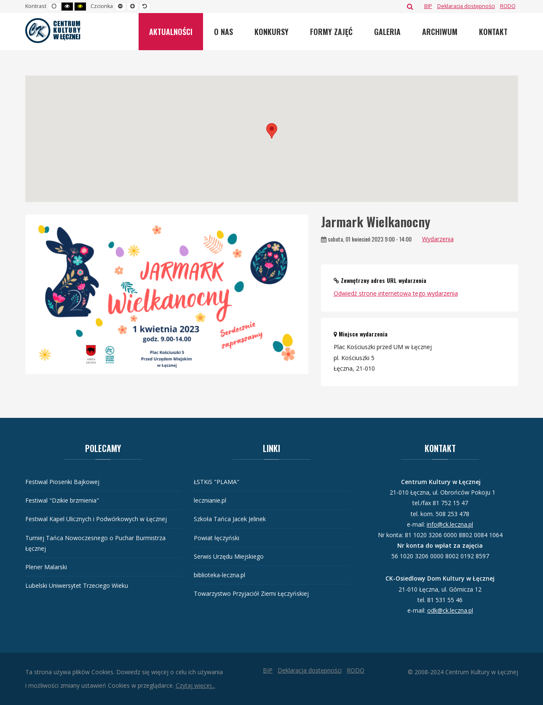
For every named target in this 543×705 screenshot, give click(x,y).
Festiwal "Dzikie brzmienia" (62, 500)
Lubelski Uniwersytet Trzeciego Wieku (76, 585)
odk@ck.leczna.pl (450, 610)
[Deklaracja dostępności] (466, 6)
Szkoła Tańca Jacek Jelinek (230, 519)
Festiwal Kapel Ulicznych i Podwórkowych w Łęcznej (96, 519)
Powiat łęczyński (216, 538)
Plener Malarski (46, 567)
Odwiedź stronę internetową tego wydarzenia (396, 293)
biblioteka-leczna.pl (219, 575)
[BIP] (428, 6)
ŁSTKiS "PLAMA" (216, 482)
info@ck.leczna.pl (450, 524)
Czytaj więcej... (195, 685)
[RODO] (508, 6)
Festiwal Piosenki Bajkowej (62, 482)
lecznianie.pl (210, 500)
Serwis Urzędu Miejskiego (229, 556)
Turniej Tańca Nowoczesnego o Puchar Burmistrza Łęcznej (95, 543)
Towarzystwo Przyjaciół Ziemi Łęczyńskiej (251, 593)
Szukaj (410, 6)
